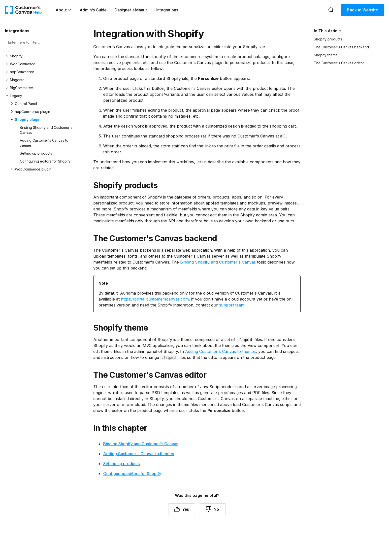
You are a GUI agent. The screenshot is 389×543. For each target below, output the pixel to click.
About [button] (64, 9)
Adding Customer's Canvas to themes (44, 142)
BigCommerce (21, 88)
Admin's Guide (93, 9)
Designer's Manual (131, 9)
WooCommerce (22, 64)
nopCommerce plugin (32, 111)
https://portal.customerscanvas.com (155, 299)
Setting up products (36, 153)
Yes (181, 509)
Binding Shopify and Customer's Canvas (46, 130)
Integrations (167, 9)
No (212, 509)
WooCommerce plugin (33, 169)
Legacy (16, 96)
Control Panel (26, 104)
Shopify (16, 56)
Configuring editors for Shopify (45, 161)
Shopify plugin (27, 119)
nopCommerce (22, 72)
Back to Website (362, 9)
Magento (17, 80)
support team (231, 305)
